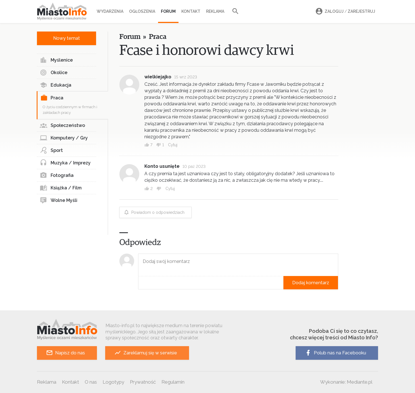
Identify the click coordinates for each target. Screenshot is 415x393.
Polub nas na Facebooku (335, 352)
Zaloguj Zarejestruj (344, 11)
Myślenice (56, 60)
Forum (168, 11)
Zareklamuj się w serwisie (145, 352)
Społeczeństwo (62, 125)
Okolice (53, 72)
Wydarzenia (110, 11)
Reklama (215, 11)
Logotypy (113, 382)
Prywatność (143, 382)
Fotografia (57, 175)
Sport (51, 150)
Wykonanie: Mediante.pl (346, 382)
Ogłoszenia (142, 11)
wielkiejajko (157, 77)
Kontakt (190, 11)
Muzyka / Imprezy (65, 163)
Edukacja (55, 85)
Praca (51, 98)
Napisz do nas (65, 352)
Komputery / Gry (64, 138)
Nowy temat (66, 38)
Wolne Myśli (58, 200)
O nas (91, 382)
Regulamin (172, 382)
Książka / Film (61, 188)
